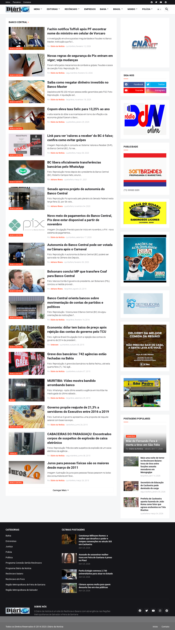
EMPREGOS (90, 9)
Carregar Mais (60, 490)
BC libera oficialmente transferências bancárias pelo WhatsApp (74, 165)
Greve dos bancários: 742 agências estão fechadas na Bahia (76, 356)
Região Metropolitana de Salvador (22, 590)
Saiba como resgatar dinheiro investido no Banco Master (77, 85)
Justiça (9, 546)
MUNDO (131, 9)
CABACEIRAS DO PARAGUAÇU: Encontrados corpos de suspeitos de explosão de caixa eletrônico (79, 438)
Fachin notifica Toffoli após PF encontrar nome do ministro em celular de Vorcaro (76, 31)
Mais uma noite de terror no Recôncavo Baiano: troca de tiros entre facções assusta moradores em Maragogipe (152, 465)
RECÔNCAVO (71, 9)
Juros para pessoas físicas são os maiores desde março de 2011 (78, 465)
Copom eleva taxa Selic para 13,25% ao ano (78, 109)
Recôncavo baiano (14, 573)
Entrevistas (11, 541)
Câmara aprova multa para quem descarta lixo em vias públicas (94, 586)
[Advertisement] (87, 623)
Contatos (27, 2)
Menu (37, 9)
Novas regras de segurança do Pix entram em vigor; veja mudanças (80, 58)
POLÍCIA (146, 9)
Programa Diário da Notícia (18, 568)
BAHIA (103, 9)
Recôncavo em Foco (15, 579)
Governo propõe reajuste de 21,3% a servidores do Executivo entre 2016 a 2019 (78, 409)
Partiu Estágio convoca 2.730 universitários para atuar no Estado (96, 572)
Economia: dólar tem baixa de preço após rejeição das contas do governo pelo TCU (77, 330)
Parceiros (17, 2)
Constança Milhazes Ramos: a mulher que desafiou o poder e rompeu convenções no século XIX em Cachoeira (95, 540)
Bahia (8, 535)
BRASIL (117, 9)
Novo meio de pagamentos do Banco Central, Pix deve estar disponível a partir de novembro (79, 220)
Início (8, 2)
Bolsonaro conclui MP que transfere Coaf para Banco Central (77, 274)
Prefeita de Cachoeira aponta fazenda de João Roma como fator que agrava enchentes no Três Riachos (153, 504)
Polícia (9, 552)
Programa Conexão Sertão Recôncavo (24, 563)
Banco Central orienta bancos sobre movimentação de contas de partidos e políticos (75, 302)
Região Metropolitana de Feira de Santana (25, 584)
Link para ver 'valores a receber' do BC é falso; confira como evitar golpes (80, 138)
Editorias (52, 9)
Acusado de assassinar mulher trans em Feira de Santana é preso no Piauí (95, 557)
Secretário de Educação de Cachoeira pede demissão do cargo (152, 485)
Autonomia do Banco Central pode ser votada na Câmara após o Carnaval (79, 247)
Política (9, 557)
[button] (159, 9)
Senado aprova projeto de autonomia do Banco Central (76, 191)
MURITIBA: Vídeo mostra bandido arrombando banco (71, 383)
